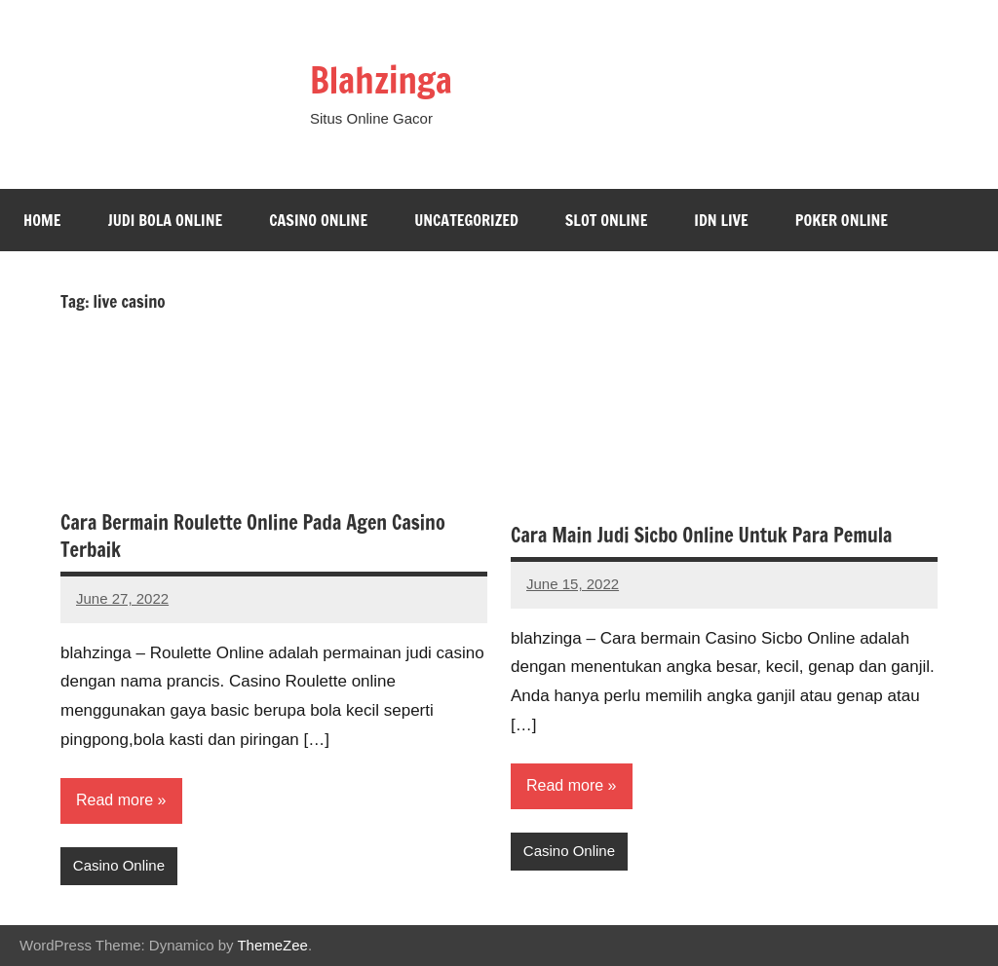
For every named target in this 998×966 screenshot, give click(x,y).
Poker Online (841, 220)
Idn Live (721, 220)
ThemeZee (272, 945)
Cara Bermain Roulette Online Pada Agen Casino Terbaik (252, 536)
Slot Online (606, 220)
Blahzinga (381, 80)
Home (41, 220)
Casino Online (318, 220)
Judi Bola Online (164, 220)
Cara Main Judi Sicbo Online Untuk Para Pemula (701, 535)
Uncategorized (466, 220)
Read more (114, 800)
